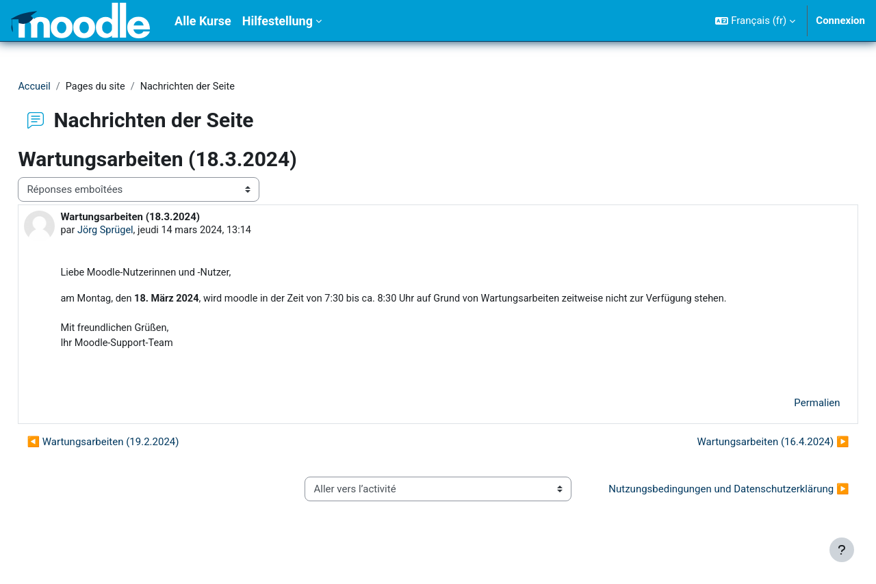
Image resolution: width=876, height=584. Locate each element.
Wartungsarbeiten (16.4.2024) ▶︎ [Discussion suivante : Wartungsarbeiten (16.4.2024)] (743, 446)
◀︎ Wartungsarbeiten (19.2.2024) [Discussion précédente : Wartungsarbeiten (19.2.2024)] (133, 446)
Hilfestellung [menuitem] (277, 21)
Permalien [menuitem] (787, 407)
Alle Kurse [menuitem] (203, 21)
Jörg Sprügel (137, 231)
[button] (755, 20)
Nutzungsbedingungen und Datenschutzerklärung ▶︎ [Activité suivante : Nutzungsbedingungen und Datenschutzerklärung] (706, 501)
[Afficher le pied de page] (841, 549)
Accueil (65, 87)
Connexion (840, 20)
